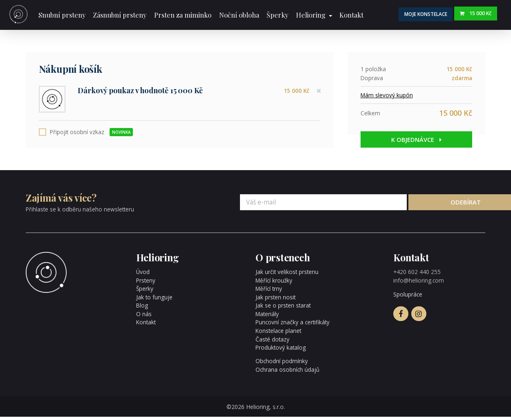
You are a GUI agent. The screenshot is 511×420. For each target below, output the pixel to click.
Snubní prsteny (61, 14)
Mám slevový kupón (387, 95)
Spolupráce (407, 297)
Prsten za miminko (182, 14)
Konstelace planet (278, 333)
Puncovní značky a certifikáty (292, 325)
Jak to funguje (154, 300)
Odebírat (451, 205)
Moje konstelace (430, 14)
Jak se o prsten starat (283, 308)
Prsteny (145, 283)
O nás (144, 317)
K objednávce (416, 139)
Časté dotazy (272, 342)
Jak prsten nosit (276, 300)
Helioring (310, 14)
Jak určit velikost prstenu (287, 275)
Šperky (277, 14)
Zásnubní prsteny (119, 14)
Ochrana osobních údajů (287, 372)
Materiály (267, 317)
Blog (142, 308)
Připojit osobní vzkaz (91, 135)
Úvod (143, 275)
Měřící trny (269, 292)
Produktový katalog (281, 350)
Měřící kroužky (274, 283)
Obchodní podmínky (282, 364)
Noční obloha (239, 14)
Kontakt (351, 14)
